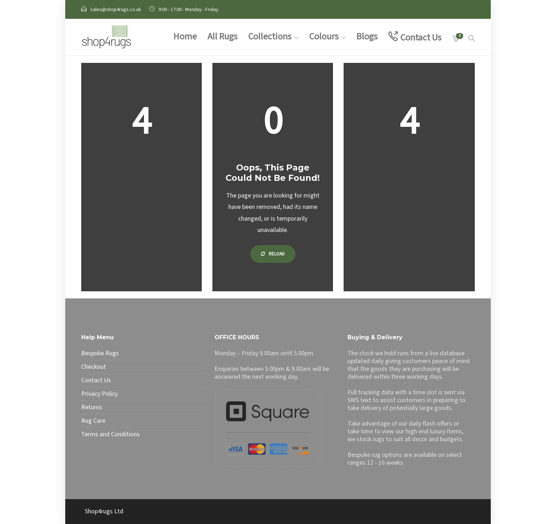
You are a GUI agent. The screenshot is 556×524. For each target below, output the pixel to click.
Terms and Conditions (110, 434)
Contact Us (420, 37)
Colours (324, 36)
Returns (91, 407)
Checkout (93, 367)
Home (185, 36)
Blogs (367, 36)
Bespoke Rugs (100, 353)
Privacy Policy (99, 394)
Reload (273, 254)
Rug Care (93, 421)
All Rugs (222, 36)
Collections (269, 36)
